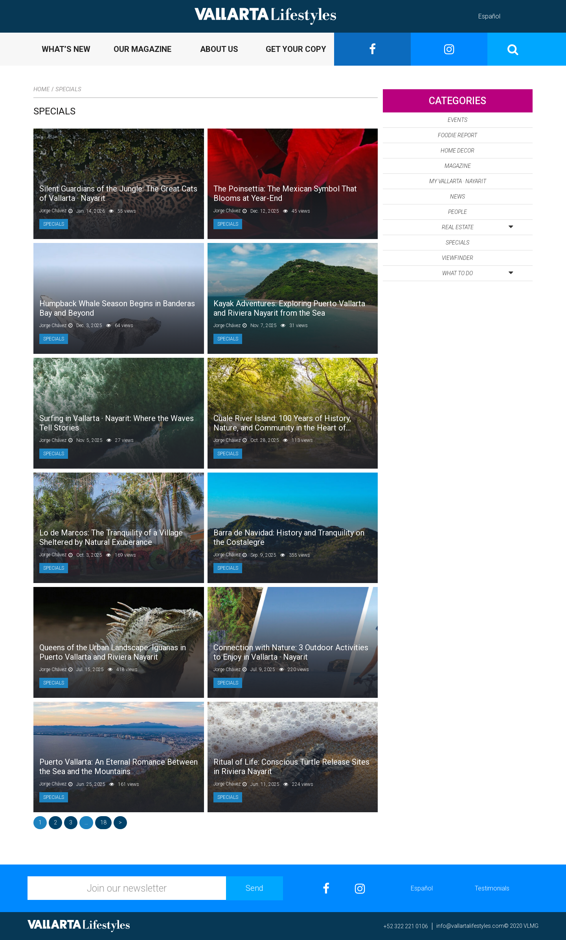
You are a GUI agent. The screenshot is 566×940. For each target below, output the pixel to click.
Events (457, 120)
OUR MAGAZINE (142, 49)
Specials (68, 89)
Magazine (458, 166)
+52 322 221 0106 (406, 926)
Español (489, 16)
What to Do (477, 271)
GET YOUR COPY (296, 49)
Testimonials (492, 888)
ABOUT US (219, 49)
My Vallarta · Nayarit (457, 181)
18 (103, 822)
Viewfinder (457, 258)
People (457, 212)
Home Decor (457, 150)
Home (41, 89)
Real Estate (477, 225)
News (457, 196)
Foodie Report (457, 135)
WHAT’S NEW (66, 49)
